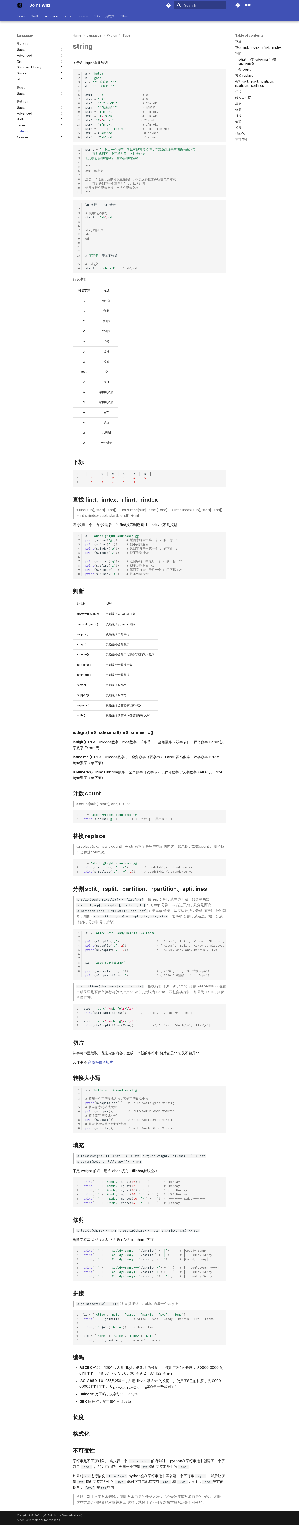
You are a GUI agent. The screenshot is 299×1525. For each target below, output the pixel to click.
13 (78, 124)
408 (97, 16)
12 (78, 120)
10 (78, 112)
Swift (34, 16)
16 (78, 137)
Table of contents (249, 35)
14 (78, 129)
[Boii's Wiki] (19, 5)
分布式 (109, 16)
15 (78, 133)
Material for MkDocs (46, 1520)
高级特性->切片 (100, 1062)
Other (124, 16)
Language (51, 16)
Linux (67, 16)
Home (21, 16)
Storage (82, 16)
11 (78, 116)
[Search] (200, 5)
